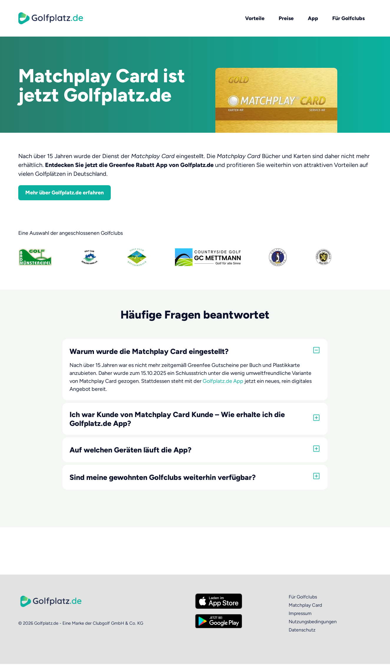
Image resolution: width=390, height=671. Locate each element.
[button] (195, 351)
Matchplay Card (305, 605)
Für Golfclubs (348, 18)
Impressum (300, 613)
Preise (286, 18)
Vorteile (255, 18)
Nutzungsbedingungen (313, 621)
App (313, 18)
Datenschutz (302, 630)
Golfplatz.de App (223, 381)
